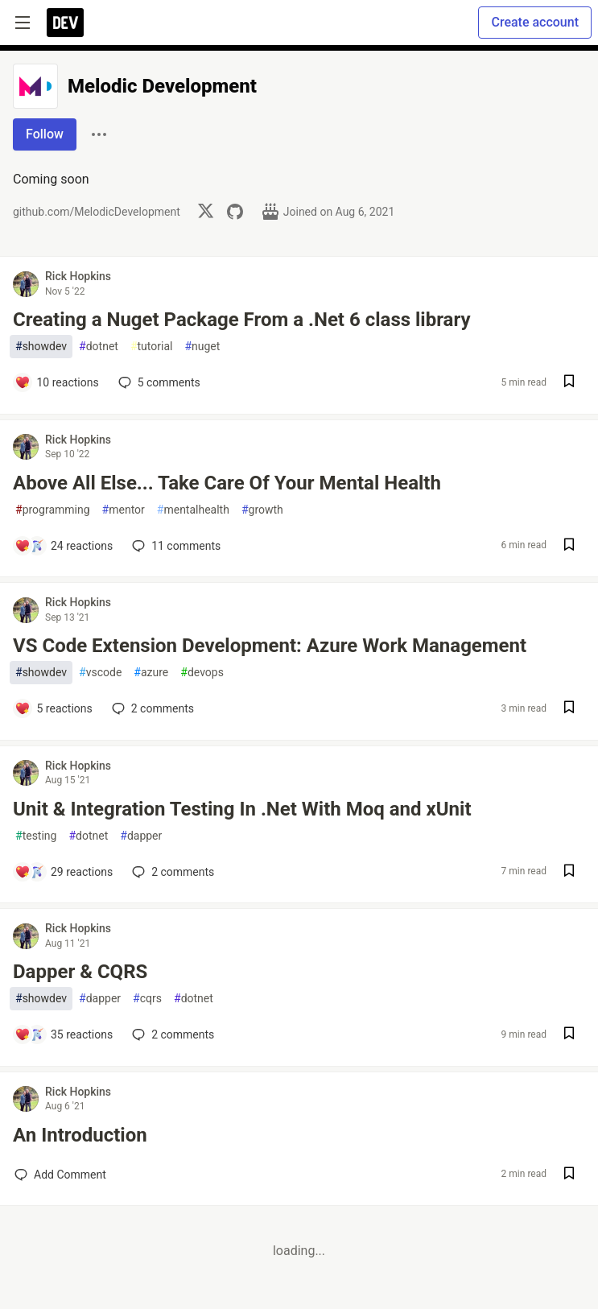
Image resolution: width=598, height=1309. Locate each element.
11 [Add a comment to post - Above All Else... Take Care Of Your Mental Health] (175, 545)
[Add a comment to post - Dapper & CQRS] (63, 1034)
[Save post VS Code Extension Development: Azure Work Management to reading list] (569, 709)
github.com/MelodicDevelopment (96, 211)
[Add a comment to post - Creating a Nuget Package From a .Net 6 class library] (57, 382)
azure (151, 672)
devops (202, 672)
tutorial (151, 346)
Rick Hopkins (78, 276)
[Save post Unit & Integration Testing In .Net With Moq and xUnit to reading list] (569, 872)
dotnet (98, 346)
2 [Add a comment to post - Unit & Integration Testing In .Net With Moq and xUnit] (171, 872)
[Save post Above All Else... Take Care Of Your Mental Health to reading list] (569, 546)
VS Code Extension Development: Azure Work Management (269, 645)
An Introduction (80, 1135)
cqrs (147, 998)
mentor (123, 510)
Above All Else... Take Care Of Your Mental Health (227, 483)
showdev (41, 346)
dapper (141, 836)
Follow (45, 134)
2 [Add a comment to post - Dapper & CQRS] (171, 1034)
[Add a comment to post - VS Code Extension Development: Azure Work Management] (53, 708)
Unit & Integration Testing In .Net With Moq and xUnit (242, 809)
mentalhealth (193, 510)
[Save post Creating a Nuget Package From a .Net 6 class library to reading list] (569, 383)
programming (52, 510)
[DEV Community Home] (65, 22)
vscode (100, 672)
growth (262, 510)
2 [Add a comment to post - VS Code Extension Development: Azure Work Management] (151, 708)
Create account (535, 22)
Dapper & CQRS (80, 971)
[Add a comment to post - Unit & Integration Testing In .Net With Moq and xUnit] (63, 871)
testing (35, 836)
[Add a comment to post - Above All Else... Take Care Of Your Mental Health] (63, 545)
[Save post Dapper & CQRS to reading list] (569, 1035)
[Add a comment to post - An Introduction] (60, 1174)
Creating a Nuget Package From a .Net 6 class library (242, 319)
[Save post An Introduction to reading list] (569, 1175)
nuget (202, 346)
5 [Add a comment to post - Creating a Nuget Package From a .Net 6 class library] (157, 382)
